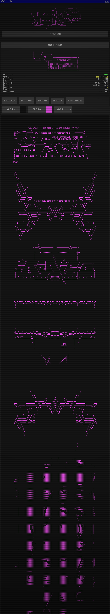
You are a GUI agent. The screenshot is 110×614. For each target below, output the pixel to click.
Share (56, 101)
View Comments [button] (75, 101)
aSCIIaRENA (6, 1)
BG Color (11, 109)
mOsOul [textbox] (60, 109)
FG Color (37, 109)
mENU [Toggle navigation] (107, 2)
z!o (106, 87)
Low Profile (102, 77)
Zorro (105, 75)
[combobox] (63, 109)
